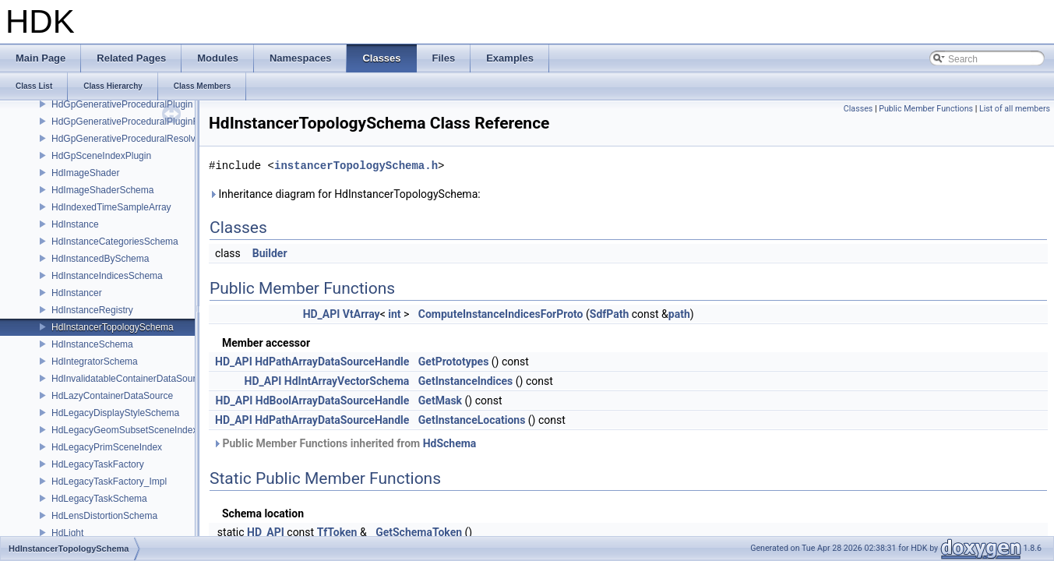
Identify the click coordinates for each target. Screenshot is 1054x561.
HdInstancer (76, 293)
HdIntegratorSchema (94, 361)
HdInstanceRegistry (92, 310)
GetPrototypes (453, 361)
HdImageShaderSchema (102, 190)
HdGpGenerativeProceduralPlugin (121, 104)
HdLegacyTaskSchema (99, 498)
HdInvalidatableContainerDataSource (128, 378)
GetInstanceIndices (465, 381)
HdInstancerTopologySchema (112, 327)
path (679, 314)
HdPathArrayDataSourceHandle (332, 361)
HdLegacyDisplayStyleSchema (115, 413)
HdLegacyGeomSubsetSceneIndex (124, 430)
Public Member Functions (926, 109)
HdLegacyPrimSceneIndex (106, 447)
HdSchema (450, 443)
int (394, 314)
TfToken (337, 532)
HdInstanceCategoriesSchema (114, 241)
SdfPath (609, 314)
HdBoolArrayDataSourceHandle (333, 400)
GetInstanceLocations (472, 420)
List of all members (1014, 109)
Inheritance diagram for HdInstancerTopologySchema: (345, 194)
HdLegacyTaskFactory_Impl (109, 481)
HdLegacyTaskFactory (97, 464)
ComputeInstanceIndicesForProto (500, 314)
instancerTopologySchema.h (356, 165)
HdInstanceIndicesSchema (107, 275)
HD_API (321, 314)
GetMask (440, 400)
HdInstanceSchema (92, 344)
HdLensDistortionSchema (104, 515)
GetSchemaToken (418, 532)
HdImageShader (85, 173)
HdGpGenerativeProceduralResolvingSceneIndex (154, 138)
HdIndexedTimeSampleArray (111, 207)
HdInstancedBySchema (100, 258)
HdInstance (75, 224)
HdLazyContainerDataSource (112, 395)
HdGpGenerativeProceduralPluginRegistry (139, 121)
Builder (269, 253)
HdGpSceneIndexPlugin (101, 155)
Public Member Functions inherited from (344, 443)
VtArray (361, 314)
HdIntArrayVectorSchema (347, 381)
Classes (858, 109)
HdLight (67, 532)
